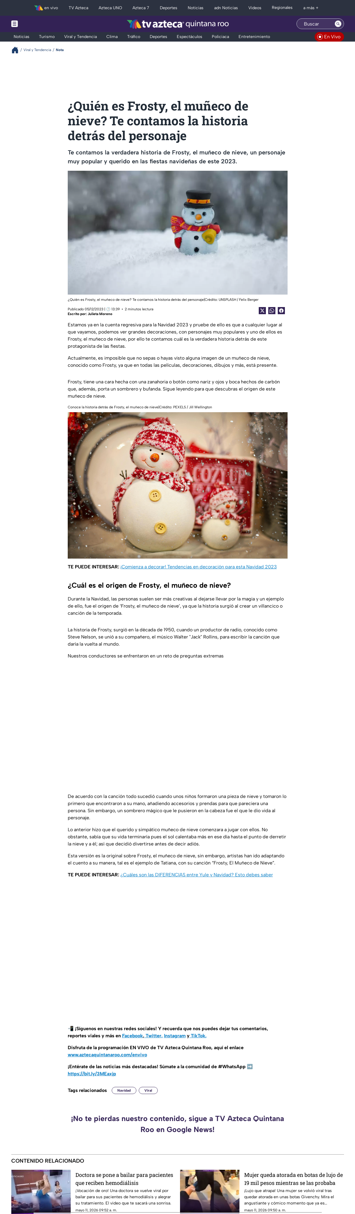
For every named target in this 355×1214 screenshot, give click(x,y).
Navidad (124, 1090)
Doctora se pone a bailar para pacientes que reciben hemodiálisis (124, 1178)
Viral (148, 1090)
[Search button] (338, 23)
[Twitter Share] (262, 310)
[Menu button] (35, 24)
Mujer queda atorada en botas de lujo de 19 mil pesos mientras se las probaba (293, 1178)
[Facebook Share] (281, 310)
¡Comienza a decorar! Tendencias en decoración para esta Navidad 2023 (198, 567)
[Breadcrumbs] (17, 50)
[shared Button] (271, 310)
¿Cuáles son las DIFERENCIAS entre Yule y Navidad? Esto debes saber (196, 875)
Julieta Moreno (100, 314)
